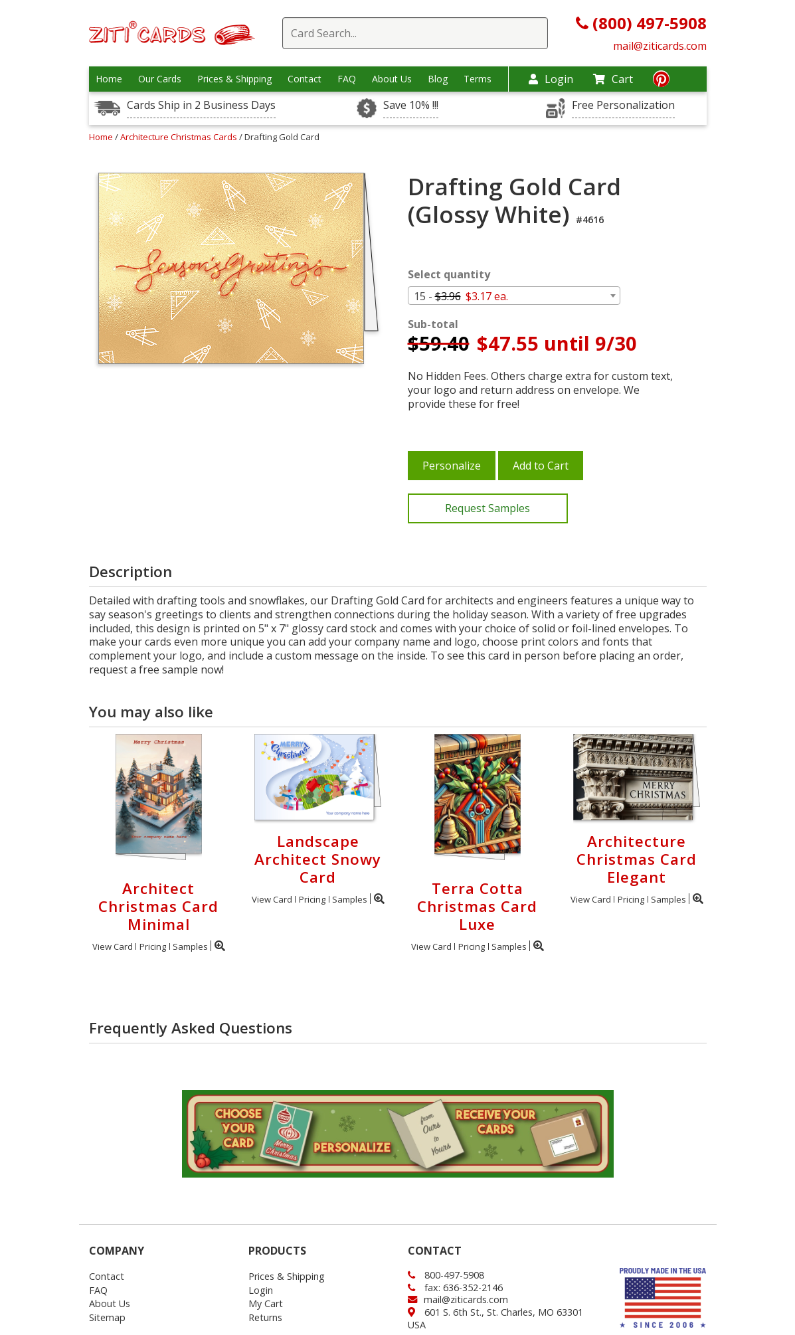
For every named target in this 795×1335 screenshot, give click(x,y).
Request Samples (487, 508)
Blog (438, 79)
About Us (392, 79)
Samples (190, 946)
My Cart (265, 1303)
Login (551, 79)
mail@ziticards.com (660, 46)
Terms (477, 79)
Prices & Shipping (234, 79)
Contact (304, 79)
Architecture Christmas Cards (179, 137)
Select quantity (449, 274)
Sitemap (107, 1317)
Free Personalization (623, 105)
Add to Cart (541, 465)
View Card (112, 946)
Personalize (451, 465)
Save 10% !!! (410, 105)
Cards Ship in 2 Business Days (201, 105)
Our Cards (159, 79)
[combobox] (514, 295)
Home (109, 79)
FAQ (346, 79)
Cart (613, 79)
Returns (265, 1317)
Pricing (152, 946)
